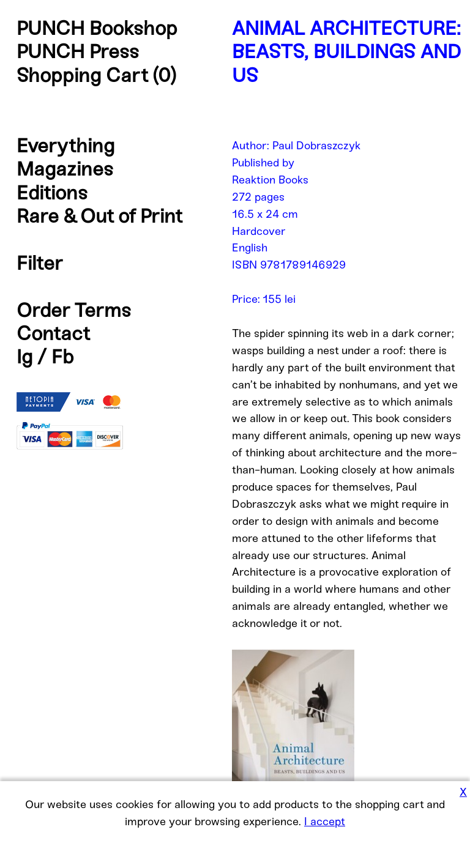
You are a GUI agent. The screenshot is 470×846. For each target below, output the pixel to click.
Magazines (65, 168)
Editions (52, 192)
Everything (65, 145)
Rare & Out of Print (99, 216)
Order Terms (74, 310)
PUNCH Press (78, 51)
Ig (24, 356)
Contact (53, 333)
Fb (62, 356)
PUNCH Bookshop (97, 28)
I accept (324, 821)
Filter (40, 263)
